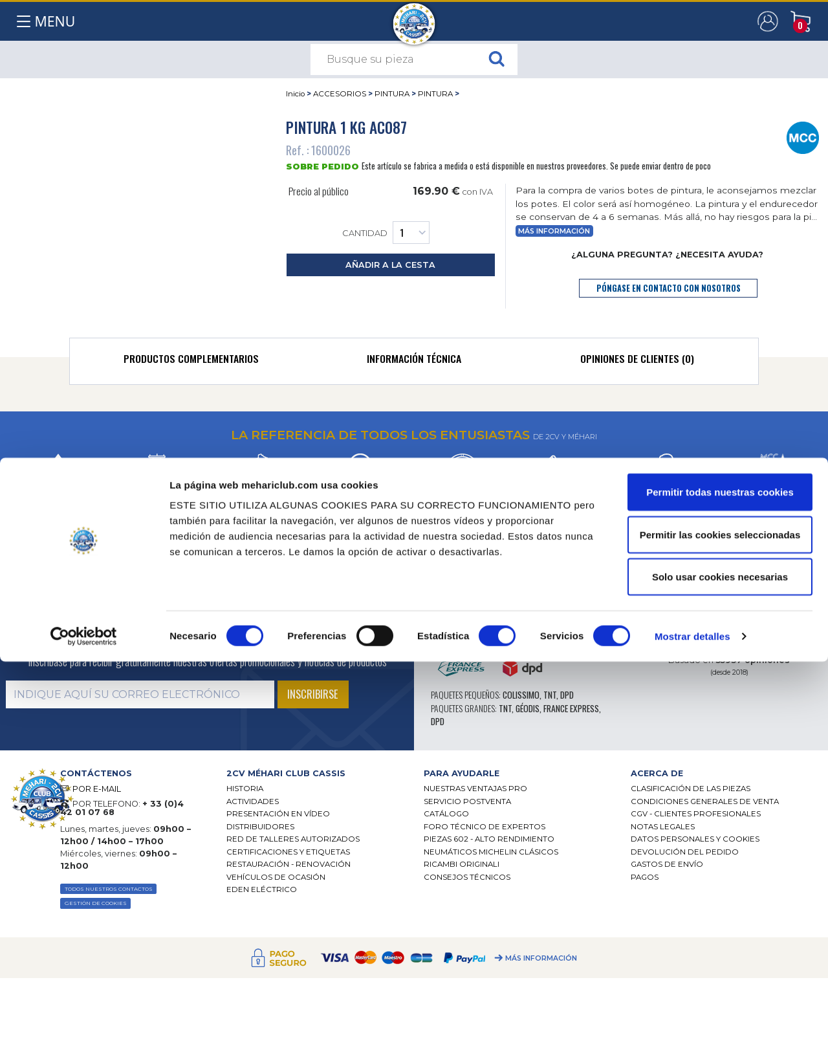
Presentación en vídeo (278, 813)
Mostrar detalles (692, 1020)
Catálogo (446, 813)
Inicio (295, 93)
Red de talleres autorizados (293, 839)
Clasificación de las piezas (690, 788)
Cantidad (386, 232)
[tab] (191, 361)
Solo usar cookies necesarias (720, 960)
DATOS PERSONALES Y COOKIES (695, 839)
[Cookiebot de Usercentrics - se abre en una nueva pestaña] (83, 1020)
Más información (554, 231)
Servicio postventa (467, 801)
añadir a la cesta (390, 265)
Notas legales (663, 826)
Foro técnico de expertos (484, 826)
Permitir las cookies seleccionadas (720, 918)
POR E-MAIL (96, 789)
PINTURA (392, 93)
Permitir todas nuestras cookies (720, 876)
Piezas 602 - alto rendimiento (489, 839)
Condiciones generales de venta (705, 801)
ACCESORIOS (339, 93)
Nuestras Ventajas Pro (475, 788)
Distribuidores (260, 826)
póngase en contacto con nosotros (668, 288)
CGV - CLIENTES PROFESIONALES (696, 813)
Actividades (252, 801)
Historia (244, 788)
